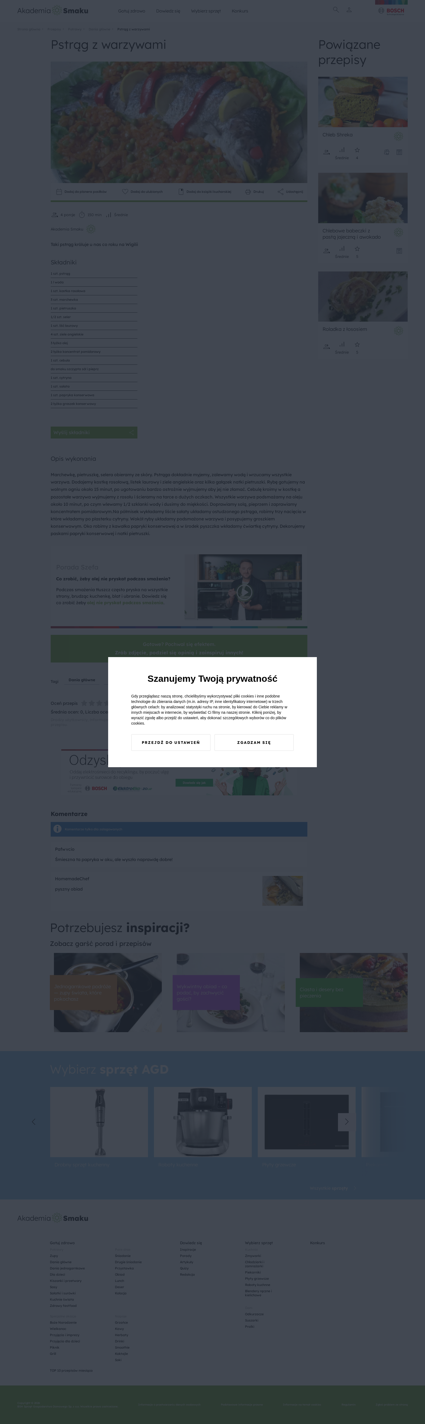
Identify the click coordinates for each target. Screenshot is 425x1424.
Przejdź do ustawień (171, 742)
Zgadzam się (254, 742)
